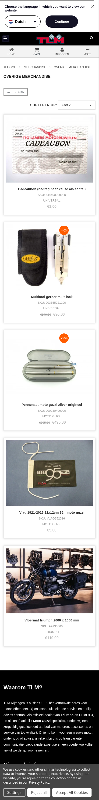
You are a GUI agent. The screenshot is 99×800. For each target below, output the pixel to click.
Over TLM (14, 735)
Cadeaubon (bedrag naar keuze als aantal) (52, 189)
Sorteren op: (43, 105)
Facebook (66, 689)
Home (11, 67)
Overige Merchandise (72, 67)
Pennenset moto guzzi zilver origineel (52, 350)
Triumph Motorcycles (22, 689)
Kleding (12, 701)
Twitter (64, 701)
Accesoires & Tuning (21, 713)
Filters (15, 91)
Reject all (39, 792)
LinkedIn (65, 707)
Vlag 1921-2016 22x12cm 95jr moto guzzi (52, 404)
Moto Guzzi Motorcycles (24, 683)
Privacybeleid (66, 740)
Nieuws (12, 759)
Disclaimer (64, 744)
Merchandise (35, 67)
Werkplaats (15, 753)
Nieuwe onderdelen (21, 719)
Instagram (66, 695)
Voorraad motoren (20, 695)
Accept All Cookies (72, 792)
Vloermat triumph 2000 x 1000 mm (52, 458)
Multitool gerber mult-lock (52, 297)
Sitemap (63, 748)
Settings (14, 792)
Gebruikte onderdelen (22, 724)
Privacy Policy (39, 782)
